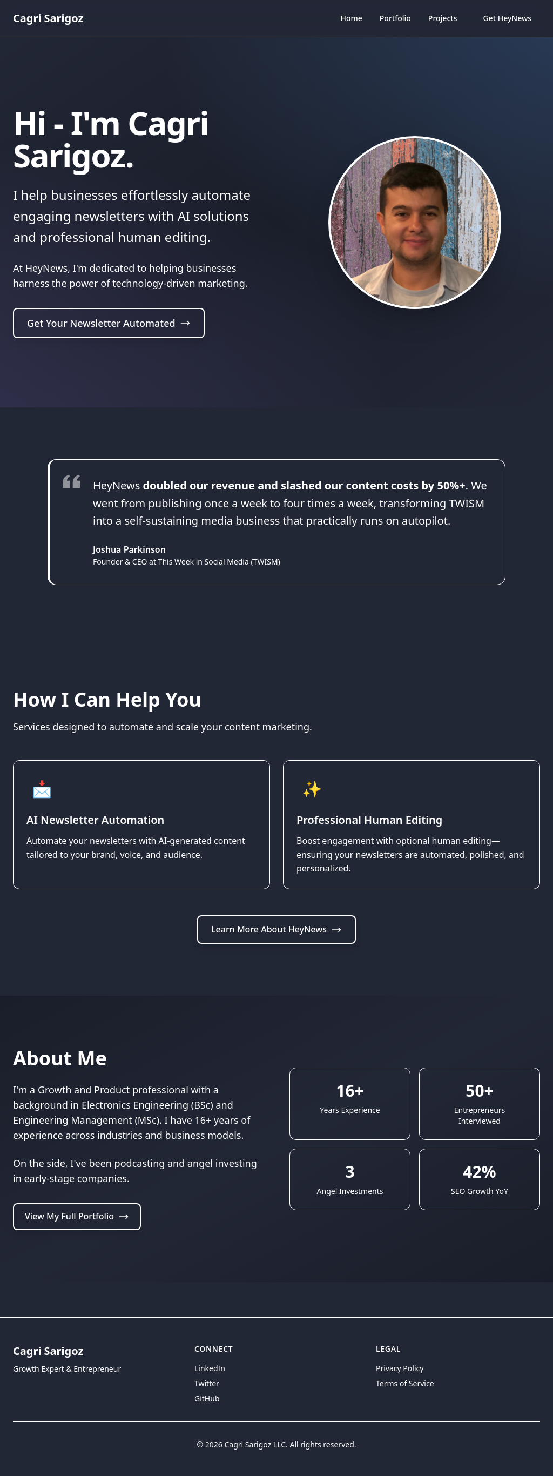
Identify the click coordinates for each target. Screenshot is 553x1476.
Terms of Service (405, 1383)
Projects (442, 18)
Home (351, 19)
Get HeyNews (507, 18)
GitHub (207, 1398)
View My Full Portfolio (77, 1251)
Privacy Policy (399, 1368)
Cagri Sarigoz (48, 18)
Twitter (206, 1383)
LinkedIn (209, 1368)
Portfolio (395, 18)
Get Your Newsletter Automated (109, 324)
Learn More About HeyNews (276, 964)
